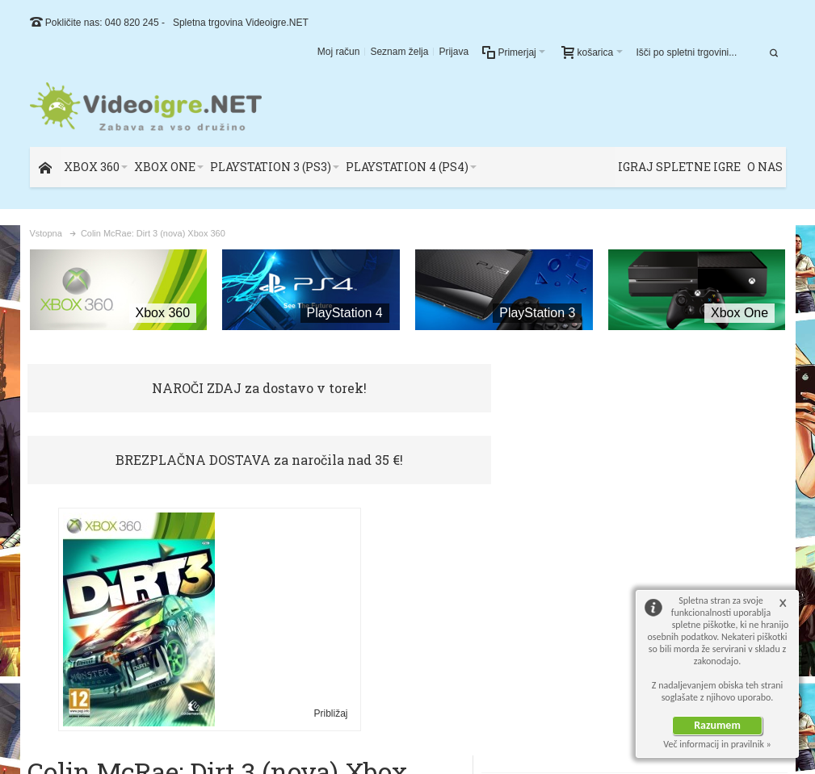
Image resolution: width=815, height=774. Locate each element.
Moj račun (338, 51)
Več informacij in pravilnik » (717, 744)
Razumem (717, 725)
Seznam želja (399, 51)
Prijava (453, 51)
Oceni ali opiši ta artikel (399, 520)
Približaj (241, 640)
